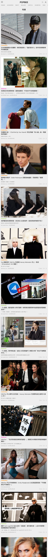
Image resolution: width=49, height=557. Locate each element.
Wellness (23, 5)
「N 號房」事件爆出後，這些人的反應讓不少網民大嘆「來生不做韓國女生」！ (23, 352)
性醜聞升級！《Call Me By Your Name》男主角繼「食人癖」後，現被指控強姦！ (23, 133)
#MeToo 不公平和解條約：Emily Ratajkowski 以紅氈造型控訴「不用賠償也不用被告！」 (23, 483)
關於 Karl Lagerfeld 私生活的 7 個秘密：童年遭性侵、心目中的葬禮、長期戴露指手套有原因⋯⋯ (23, 527)
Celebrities (37, 5)
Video (44, 5)
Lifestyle (30, 5)
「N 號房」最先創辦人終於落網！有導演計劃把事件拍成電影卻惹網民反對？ (23, 308)
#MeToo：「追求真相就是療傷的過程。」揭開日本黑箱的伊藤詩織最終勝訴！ (24, 440)
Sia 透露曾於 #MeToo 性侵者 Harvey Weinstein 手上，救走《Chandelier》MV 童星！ (20, 263)
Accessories (10, 5)
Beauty (17, 5)
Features (3, 218)
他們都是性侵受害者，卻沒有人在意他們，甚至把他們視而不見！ (22, 221)
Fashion (3, 5)
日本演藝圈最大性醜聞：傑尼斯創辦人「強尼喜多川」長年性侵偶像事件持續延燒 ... (23, 48)
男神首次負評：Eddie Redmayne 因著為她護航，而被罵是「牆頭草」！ (22, 178)
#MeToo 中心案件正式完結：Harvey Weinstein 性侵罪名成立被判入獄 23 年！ (23, 395)
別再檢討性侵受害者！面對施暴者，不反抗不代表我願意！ (20, 91)
